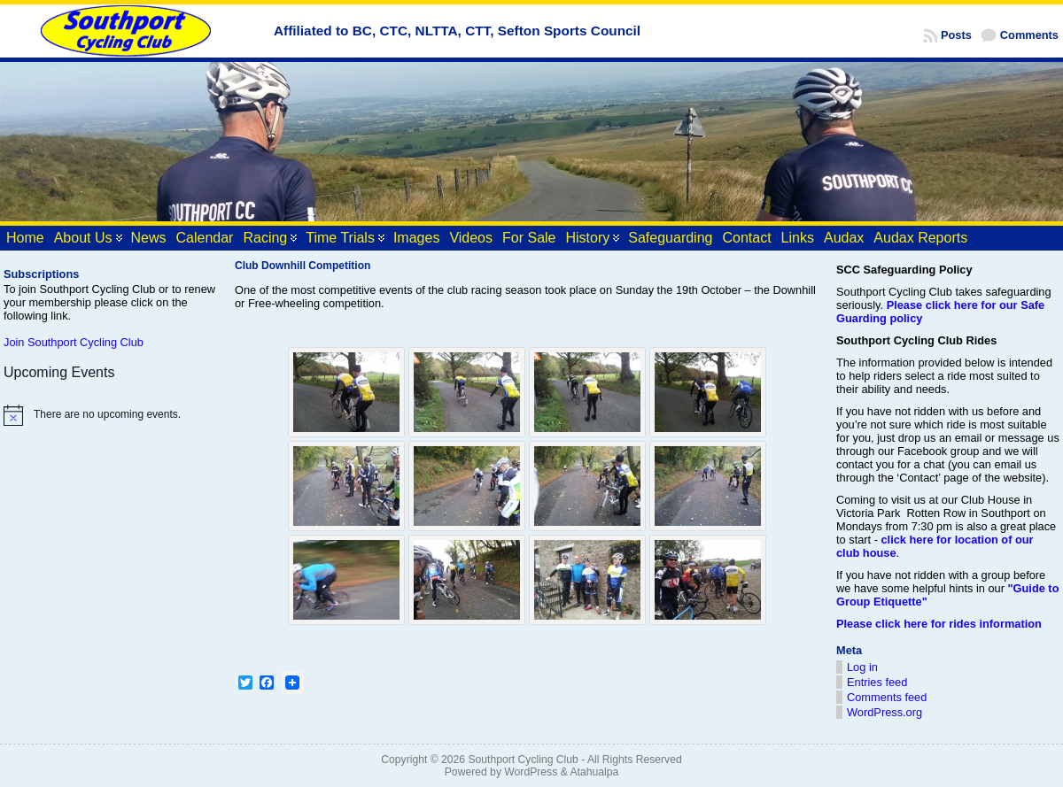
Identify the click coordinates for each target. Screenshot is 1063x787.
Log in (862, 667)
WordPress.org (884, 712)
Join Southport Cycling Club (74, 342)
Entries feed (877, 682)
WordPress (530, 772)
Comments (1029, 35)
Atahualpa (594, 772)
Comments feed (887, 697)
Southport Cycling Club (523, 759)
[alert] (111, 415)
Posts (956, 35)
